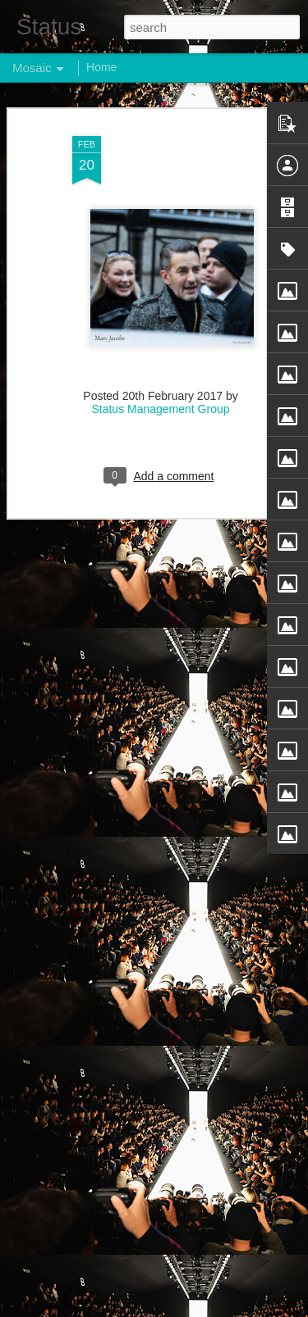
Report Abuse (253, 1308)
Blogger (206, 1308)
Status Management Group (160, 400)
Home (101, 67)
